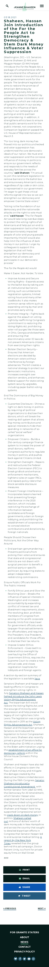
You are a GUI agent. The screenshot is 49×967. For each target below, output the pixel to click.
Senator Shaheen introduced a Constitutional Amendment (24, 783)
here (37, 678)
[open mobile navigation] (42, 6)
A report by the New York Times (23, 840)
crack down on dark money (22, 815)
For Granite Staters (24, 932)
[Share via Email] (24, 878)
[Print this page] (24, 870)
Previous (10, 908)
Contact (24, 946)
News (24, 942)
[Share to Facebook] (24, 887)
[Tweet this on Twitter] (24, 896)
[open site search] (7, 6)
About (24, 937)
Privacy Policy (24, 951)
